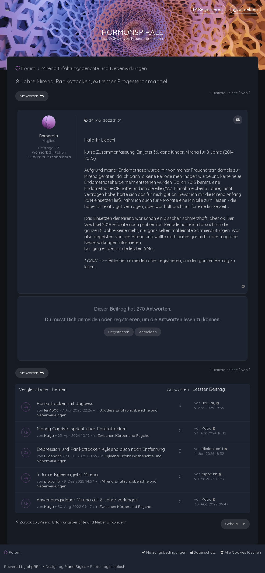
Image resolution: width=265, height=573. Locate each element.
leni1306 (51, 410)
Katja (49, 435)
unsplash (117, 566)
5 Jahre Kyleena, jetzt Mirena (67, 474)
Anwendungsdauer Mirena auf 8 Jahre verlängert (88, 499)
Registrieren (118, 331)
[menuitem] (245, 9)
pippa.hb (52, 481)
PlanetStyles (75, 566)
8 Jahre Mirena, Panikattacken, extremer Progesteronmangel (91, 81)
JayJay (208, 402)
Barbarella (48, 136)
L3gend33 (53, 456)
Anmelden (148, 331)
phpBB (33, 566)
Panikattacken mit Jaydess (65, 403)
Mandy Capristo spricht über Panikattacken (82, 428)
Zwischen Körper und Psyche (123, 435)
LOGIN (90, 260)
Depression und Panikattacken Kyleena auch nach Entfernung (101, 449)
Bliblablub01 (212, 448)
